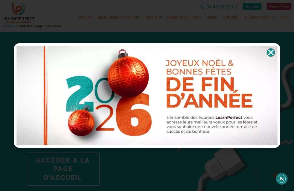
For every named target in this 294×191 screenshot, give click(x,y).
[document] (147, 95)
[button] (271, 53)
